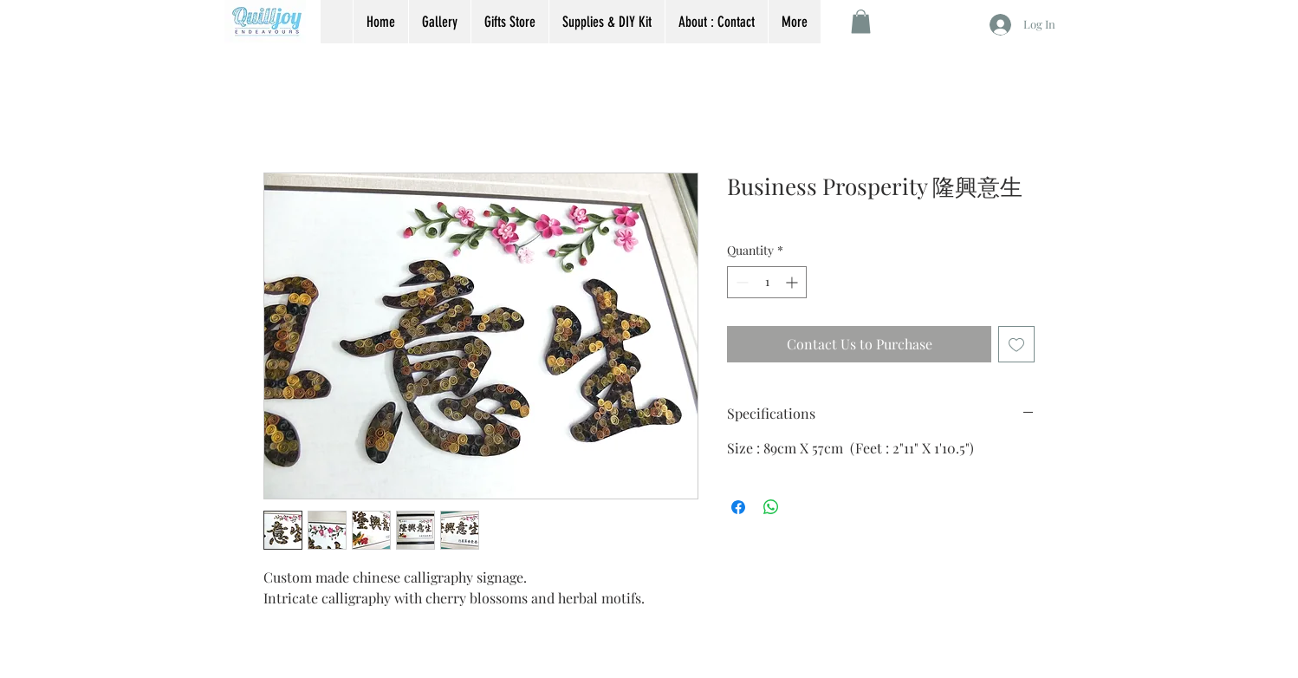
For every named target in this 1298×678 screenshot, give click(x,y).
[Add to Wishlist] (1016, 344)
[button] (861, 21)
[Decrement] (740, 282)
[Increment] (793, 282)
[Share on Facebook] (738, 507)
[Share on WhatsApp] (771, 507)
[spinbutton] (766, 282)
